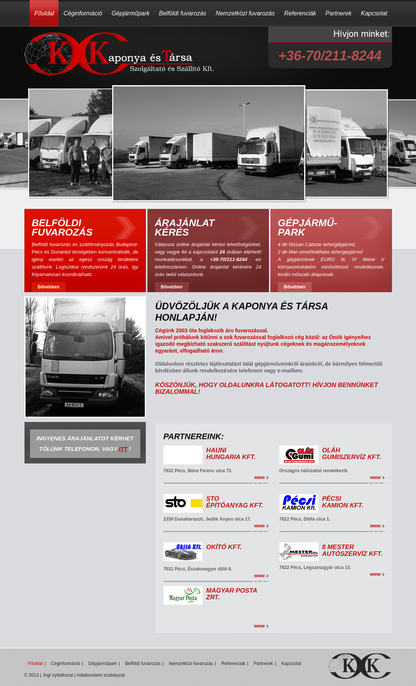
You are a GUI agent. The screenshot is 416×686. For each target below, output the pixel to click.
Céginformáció (82, 13)
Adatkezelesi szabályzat (101, 675)
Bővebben (48, 287)
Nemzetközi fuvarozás (245, 13)
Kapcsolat (374, 13)
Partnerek (338, 13)
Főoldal (44, 13)
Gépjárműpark (130, 13)
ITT (123, 449)
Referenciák (300, 13)
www (259, 477)
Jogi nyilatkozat (57, 675)
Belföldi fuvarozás (182, 13)
